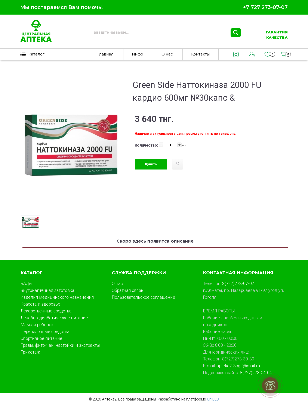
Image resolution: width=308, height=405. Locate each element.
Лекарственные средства (46, 311)
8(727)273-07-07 (238, 283)
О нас (167, 54)
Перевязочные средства (45, 331)
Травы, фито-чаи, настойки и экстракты (60, 345)
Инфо (137, 54)
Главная (106, 54)
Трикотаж (30, 352)
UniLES (213, 399)
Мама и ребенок (37, 324)
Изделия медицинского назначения (57, 297)
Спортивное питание (41, 338)
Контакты (200, 54)
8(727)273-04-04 (256, 372)
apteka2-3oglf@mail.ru (238, 365)
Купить (151, 164)
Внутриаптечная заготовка (47, 290)
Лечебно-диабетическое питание (54, 317)
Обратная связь (127, 290)
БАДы (26, 283)
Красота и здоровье (40, 304)
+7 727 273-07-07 (265, 7)
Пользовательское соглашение (143, 297)
